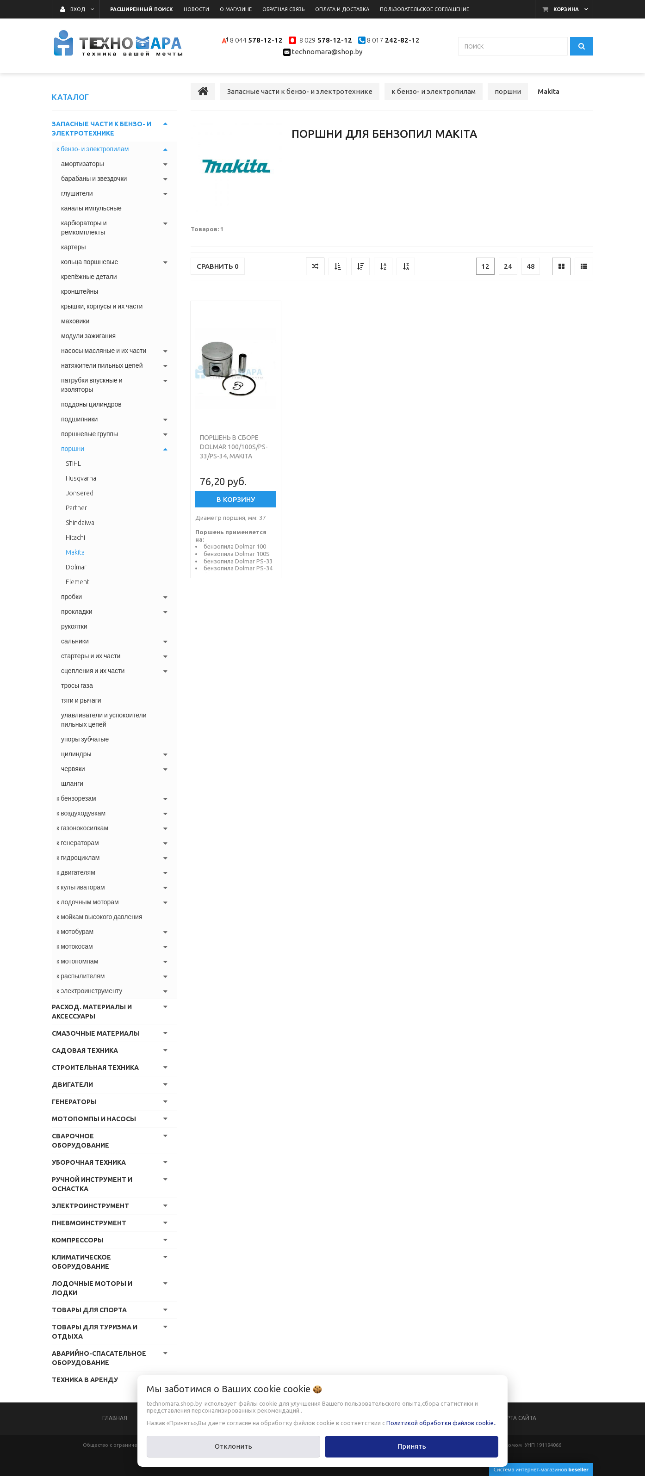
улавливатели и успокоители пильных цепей (104, 719)
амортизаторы (82, 163)
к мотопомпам (77, 961)
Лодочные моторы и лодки (92, 1288)
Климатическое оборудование (81, 1262)
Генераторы (74, 1101)
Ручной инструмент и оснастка (92, 1184)
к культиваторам (80, 887)
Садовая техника (85, 1050)
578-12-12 (265, 40)
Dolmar (76, 567)
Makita (75, 552)
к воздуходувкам (80, 813)
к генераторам (77, 842)
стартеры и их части (90, 656)
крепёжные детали (89, 276)
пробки (71, 596)
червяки (73, 768)
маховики (75, 321)
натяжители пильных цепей (102, 365)
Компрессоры (78, 1240)
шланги (72, 783)
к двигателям (75, 872)
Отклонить (233, 1446)
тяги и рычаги (81, 700)
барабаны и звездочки (94, 178)
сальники (75, 641)
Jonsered (79, 493)
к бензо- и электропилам (92, 149)
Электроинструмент (90, 1206)
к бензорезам (76, 798)
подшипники (79, 419)
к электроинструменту (89, 990)
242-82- (397, 40)
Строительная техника (95, 1067)
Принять (411, 1446)
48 (531, 266)
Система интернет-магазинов (541, 1469)
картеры (73, 247)
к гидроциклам (78, 857)
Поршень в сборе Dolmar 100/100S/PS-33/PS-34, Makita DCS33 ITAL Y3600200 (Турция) (234, 456)
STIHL (73, 463)
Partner (76, 508)
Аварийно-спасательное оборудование (99, 1358)
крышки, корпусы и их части (102, 306)
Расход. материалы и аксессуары (92, 1011)
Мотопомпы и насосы (94, 1119)
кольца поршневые (89, 262)
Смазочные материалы (96, 1033)
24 (508, 266)
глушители (77, 193)
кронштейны (79, 291)
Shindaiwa (80, 522)
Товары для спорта (89, 1310)
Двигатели (72, 1084)
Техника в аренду (85, 1379)
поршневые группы (89, 434)
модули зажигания (88, 336)
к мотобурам (74, 931)
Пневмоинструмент (89, 1223)
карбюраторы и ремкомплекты (84, 227)
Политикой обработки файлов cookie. (440, 1423)
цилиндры (76, 754)
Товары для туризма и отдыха (94, 1331)
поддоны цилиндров (91, 404)
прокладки (77, 611)
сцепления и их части (92, 670)
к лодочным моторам (87, 902)
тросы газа (77, 685)
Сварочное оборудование (80, 1140)
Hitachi (75, 537)
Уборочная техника (89, 1162)
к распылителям (80, 976)
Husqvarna (81, 478)
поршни (72, 448)
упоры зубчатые (85, 739)
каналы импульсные (91, 208)
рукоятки (74, 626)
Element (77, 582)
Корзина (566, 9)
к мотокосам (74, 946)
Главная (114, 1418)
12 (485, 266)
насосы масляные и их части (103, 350)
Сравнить (218, 266)
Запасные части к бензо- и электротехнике (101, 128)
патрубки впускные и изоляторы (92, 385)
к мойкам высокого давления (99, 916)
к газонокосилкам (82, 828)
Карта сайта (518, 1418)
